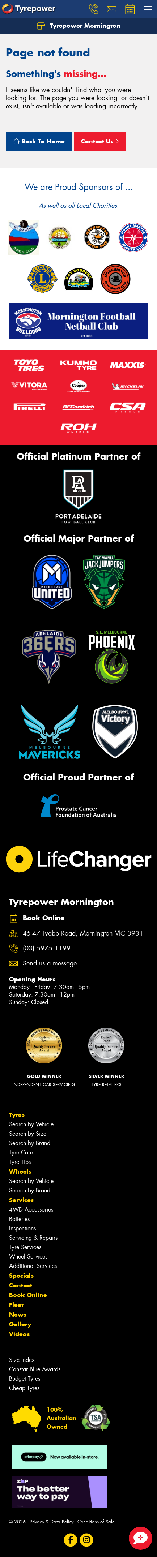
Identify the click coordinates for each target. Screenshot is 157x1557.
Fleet (16, 1305)
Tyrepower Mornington (78, 26)
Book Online (28, 1295)
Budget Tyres (24, 1378)
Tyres (17, 1115)
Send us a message (50, 963)
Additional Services (33, 1266)
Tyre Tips (20, 1162)
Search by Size (27, 1133)
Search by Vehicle (31, 1124)
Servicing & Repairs (33, 1238)
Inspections (22, 1228)
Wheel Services (28, 1256)
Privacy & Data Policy (51, 1522)
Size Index (22, 1360)
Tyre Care (21, 1152)
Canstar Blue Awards (34, 1369)
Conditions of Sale (96, 1522)
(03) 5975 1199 (47, 948)
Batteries (19, 1219)
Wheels (20, 1171)
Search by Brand (29, 1143)
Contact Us (100, 141)
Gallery (20, 1324)
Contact (20, 1285)
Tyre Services (25, 1247)
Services (21, 1200)
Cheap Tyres (24, 1388)
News (17, 1315)
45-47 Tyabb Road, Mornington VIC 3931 (83, 933)
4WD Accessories (31, 1209)
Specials (21, 1275)
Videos (19, 1334)
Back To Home (39, 141)
